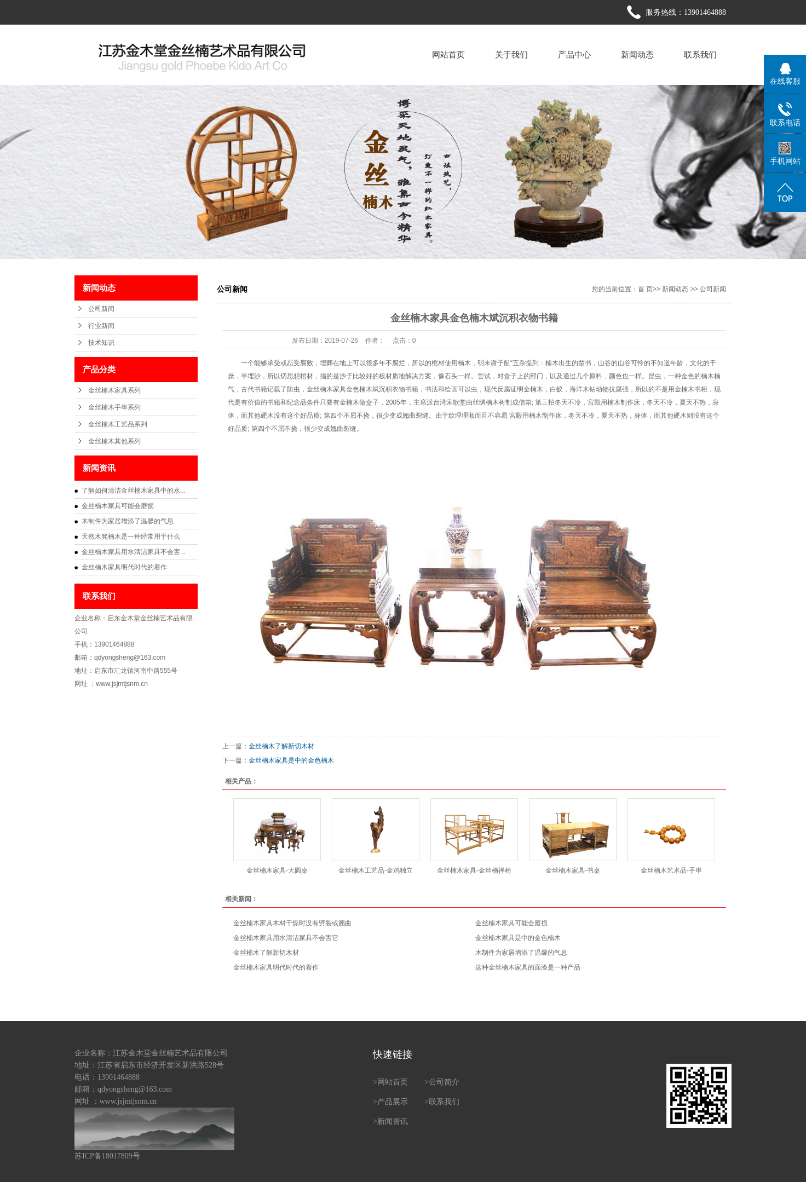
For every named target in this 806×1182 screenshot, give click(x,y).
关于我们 (511, 54)
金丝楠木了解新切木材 (281, 746)
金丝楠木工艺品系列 (117, 424)
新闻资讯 (392, 1121)
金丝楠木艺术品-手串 (671, 870)
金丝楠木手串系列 (114, 407)
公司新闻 (101, 309)
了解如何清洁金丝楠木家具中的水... (134, 490)
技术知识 (101, 343)
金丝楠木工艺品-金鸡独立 (375, 870)
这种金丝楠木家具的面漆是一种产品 (527, 967)
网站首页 (448, 54)
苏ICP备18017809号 (107, 1156)
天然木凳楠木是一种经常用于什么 (131, 536)
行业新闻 (101, 326)
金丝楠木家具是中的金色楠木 (291, 760)
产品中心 (574, 54)
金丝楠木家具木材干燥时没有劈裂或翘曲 (292, 923)
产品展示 (392, 1102)
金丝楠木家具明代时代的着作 (124, 567)
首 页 (645, 289)
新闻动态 (637, 54)
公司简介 (444, 1082)
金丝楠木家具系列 (114, 390)
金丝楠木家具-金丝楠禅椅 (474, 870)
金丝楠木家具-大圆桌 (277, 870)
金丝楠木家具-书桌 (572, 870)
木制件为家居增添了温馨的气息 (128, 521)
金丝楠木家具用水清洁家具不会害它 (285, 938)
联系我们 (700, 54)
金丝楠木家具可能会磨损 (118, 506)
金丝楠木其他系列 (114, 441)
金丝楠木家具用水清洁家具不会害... (134, 552)
